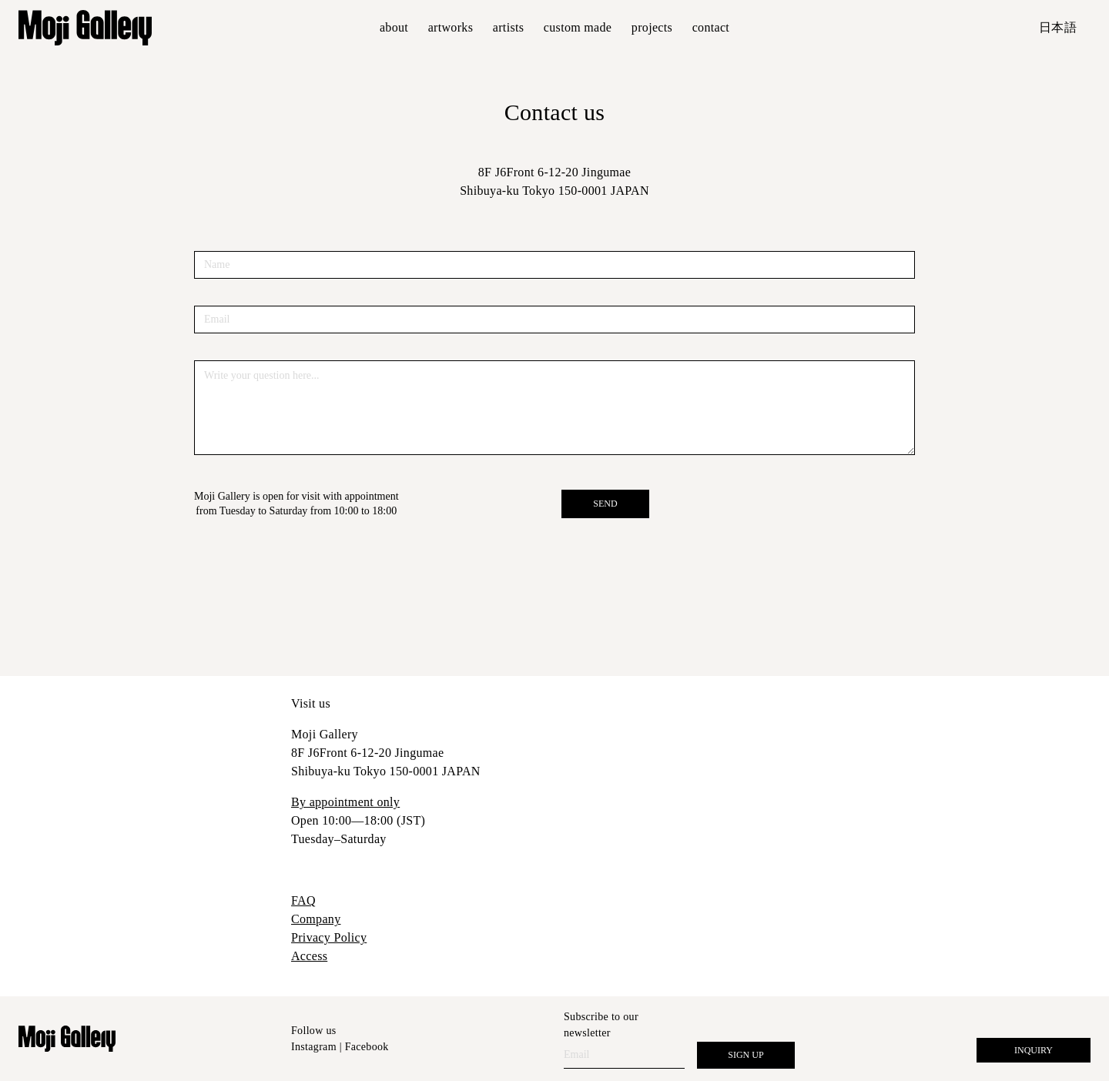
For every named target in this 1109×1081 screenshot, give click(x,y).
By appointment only (345, 801)
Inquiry (1033, 1050)
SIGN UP (745, 1054)
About (394, 27)
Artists (508, 27)
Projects (652, 27)
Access (309, 955)
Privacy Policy (329, 937)
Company (315, 918)
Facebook (367, 1047)
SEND (605, 503)
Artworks (451, 27)
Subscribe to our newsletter (601, 1025)
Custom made (577, 27)
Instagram (314, 1047)
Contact (710, 27)
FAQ (303, 900)
